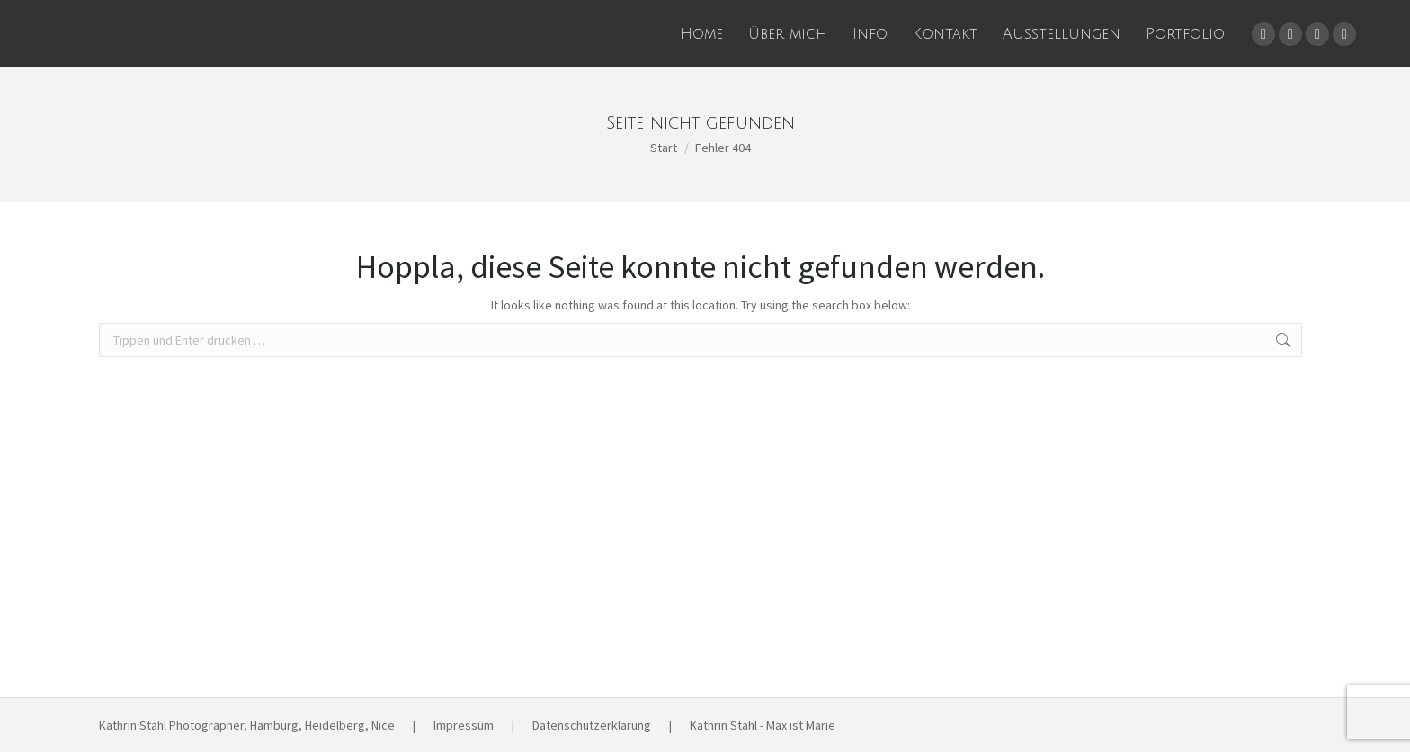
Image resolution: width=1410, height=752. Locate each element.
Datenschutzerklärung (591, 725)
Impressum (463, 725)
